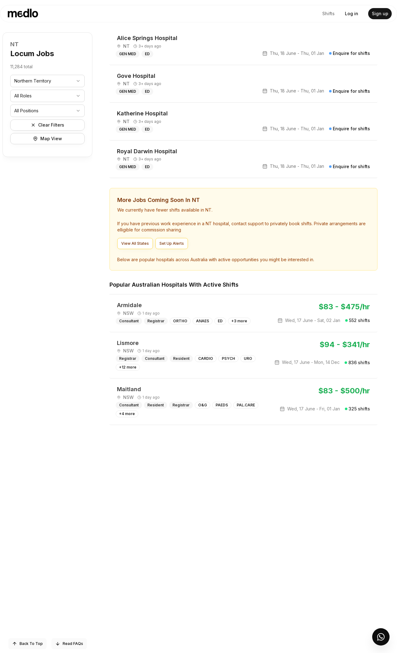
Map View (47, 138)
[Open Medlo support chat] (381, 637)
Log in (351, 13)
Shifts (328, 13)
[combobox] (47, 81)
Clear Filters (47, 124)
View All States (135, 243)
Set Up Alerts (171, 243)
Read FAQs (69, 643)
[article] (243, 46)
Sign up (380, 13)
